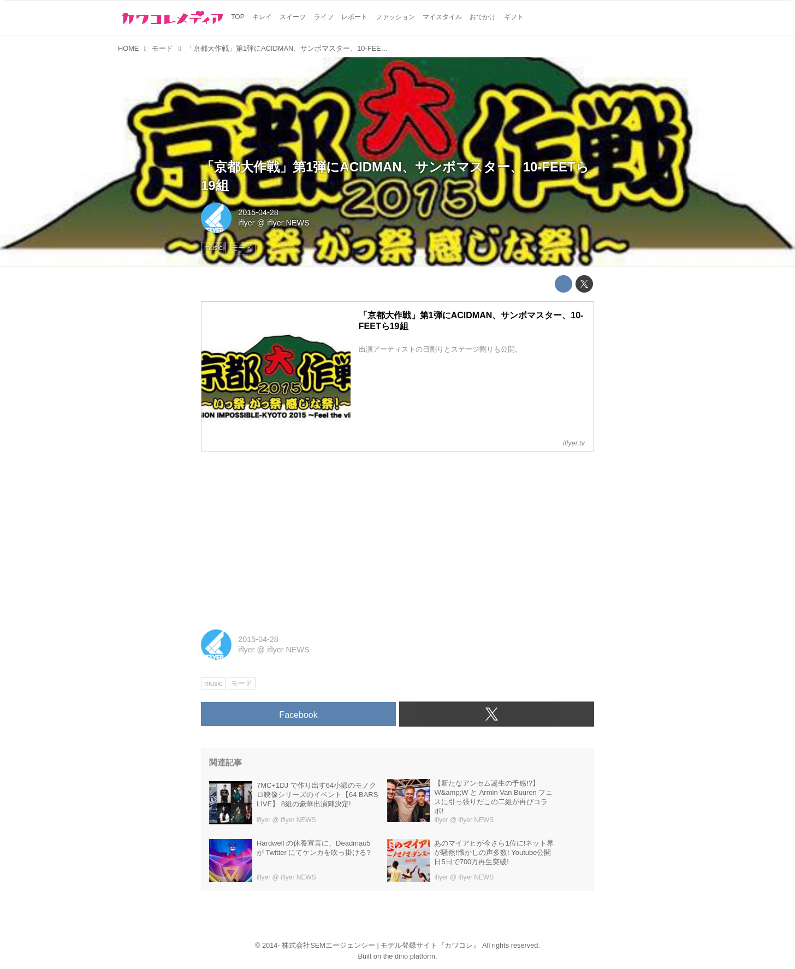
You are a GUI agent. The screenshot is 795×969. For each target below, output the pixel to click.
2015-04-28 (258, 212)
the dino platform (409, 956)
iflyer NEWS (288, 222)
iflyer (246, 222)
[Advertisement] (397, 536)
